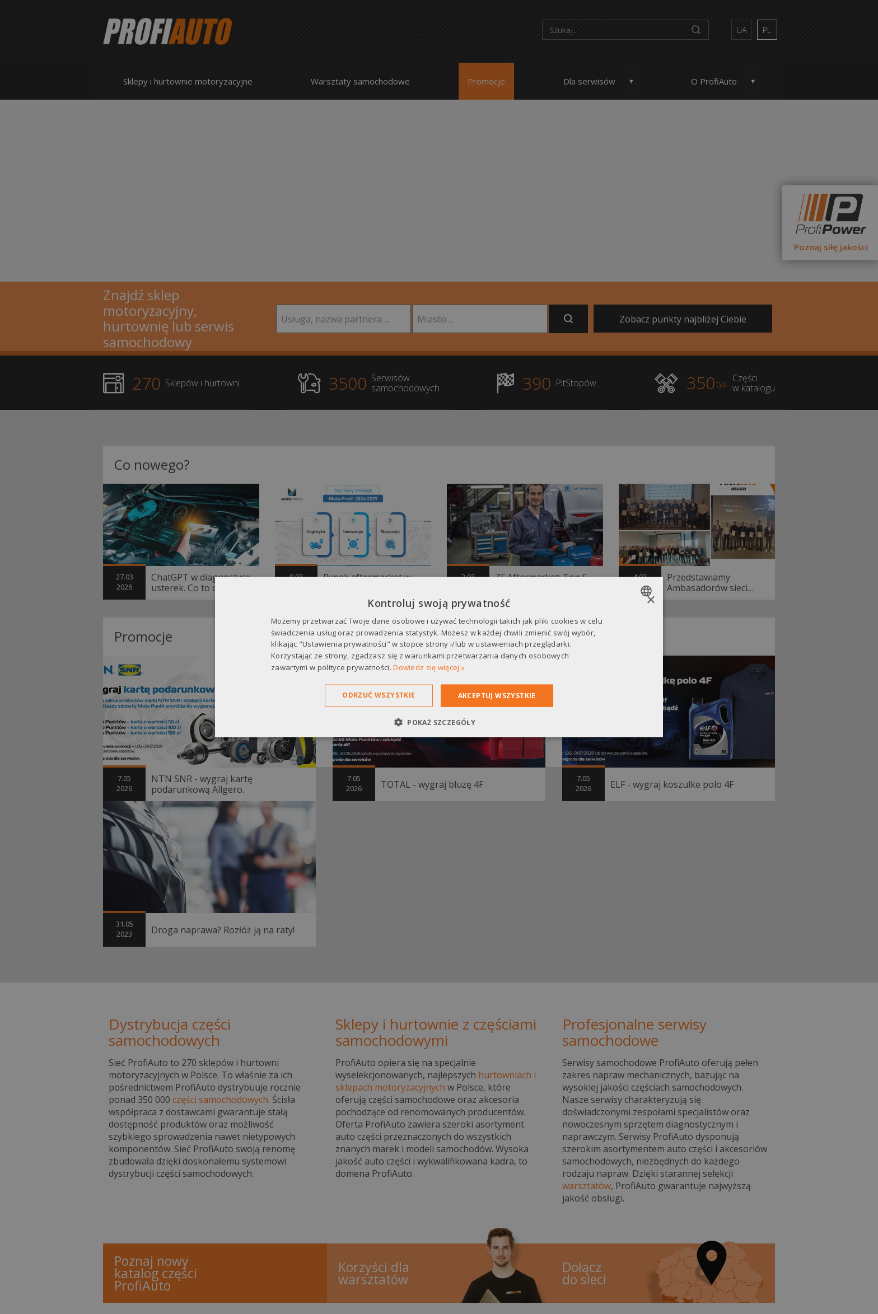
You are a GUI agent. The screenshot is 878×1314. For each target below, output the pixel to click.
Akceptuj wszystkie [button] (497, 695)
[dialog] (439, 657)
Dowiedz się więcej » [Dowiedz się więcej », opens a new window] (429, 667)
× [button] (650, 600)
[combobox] (648, 590)
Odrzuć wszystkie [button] (378, 694)
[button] (439, 722)
